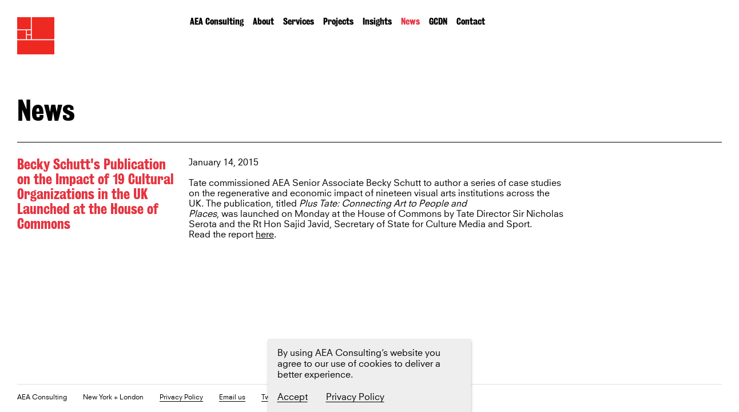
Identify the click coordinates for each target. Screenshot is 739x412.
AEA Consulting (217, 21)
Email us (232, 398)
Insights (377, 21)
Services (298, 21)
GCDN (438, 21)
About (263, 21)
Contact (470, 21)
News (410, 21)
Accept (292, 397)
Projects (338, 21)
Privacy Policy (181, 398)
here (265, 235)
